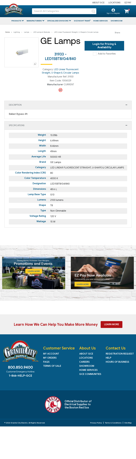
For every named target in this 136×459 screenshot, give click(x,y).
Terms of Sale (52, 366)
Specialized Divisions (58, 21)
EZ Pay (128, 2)
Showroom (116, 21)
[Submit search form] (93, 11)
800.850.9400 (20, 367)
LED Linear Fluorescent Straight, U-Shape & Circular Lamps (76, 32)
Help (108, 357)
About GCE (98, 2)
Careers (84, 361)
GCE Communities (90, 374)
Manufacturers (34, 21)
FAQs (46, 361)
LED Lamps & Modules (41, 32)
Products (16, 21)
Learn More (111, 324)
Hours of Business (117, 361)
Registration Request (120, 353)
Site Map (128, 423)
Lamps (26, 32)
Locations (114, 2)
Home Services (100, 21)
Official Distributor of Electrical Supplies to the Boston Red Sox (78, 404)
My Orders (50, 357)
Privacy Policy (96, 423)
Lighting (16, 32)
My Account (51, 353)
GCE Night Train (82, 21)
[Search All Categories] (64, 11)
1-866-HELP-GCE (20, 375)
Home (7, 32)
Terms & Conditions (113, 423)
